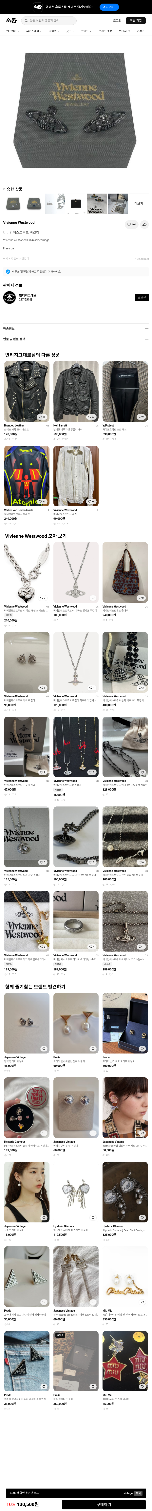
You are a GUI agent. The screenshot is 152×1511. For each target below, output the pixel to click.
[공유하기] (144, 224)
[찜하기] (132, 224)
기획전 (140, 31)
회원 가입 (136, 20)
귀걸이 (25, 258)
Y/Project (108, 425)
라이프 (54, 31)
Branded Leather (14, 425)
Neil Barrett (60, 425)
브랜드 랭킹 (105, 31)
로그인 (117, 20)
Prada (56, 1057)
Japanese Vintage (15, 1057)
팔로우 (142, 297)
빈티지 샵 (124, 31)
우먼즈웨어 (34, 31)
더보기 (138, 203)
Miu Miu (107, 1310)
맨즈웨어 (12, 31)
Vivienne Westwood (19, 222)
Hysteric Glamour (14, 1141)
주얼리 (15, 258)
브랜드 (86, 31)
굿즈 (70, 31)
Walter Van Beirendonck (18, 510)
